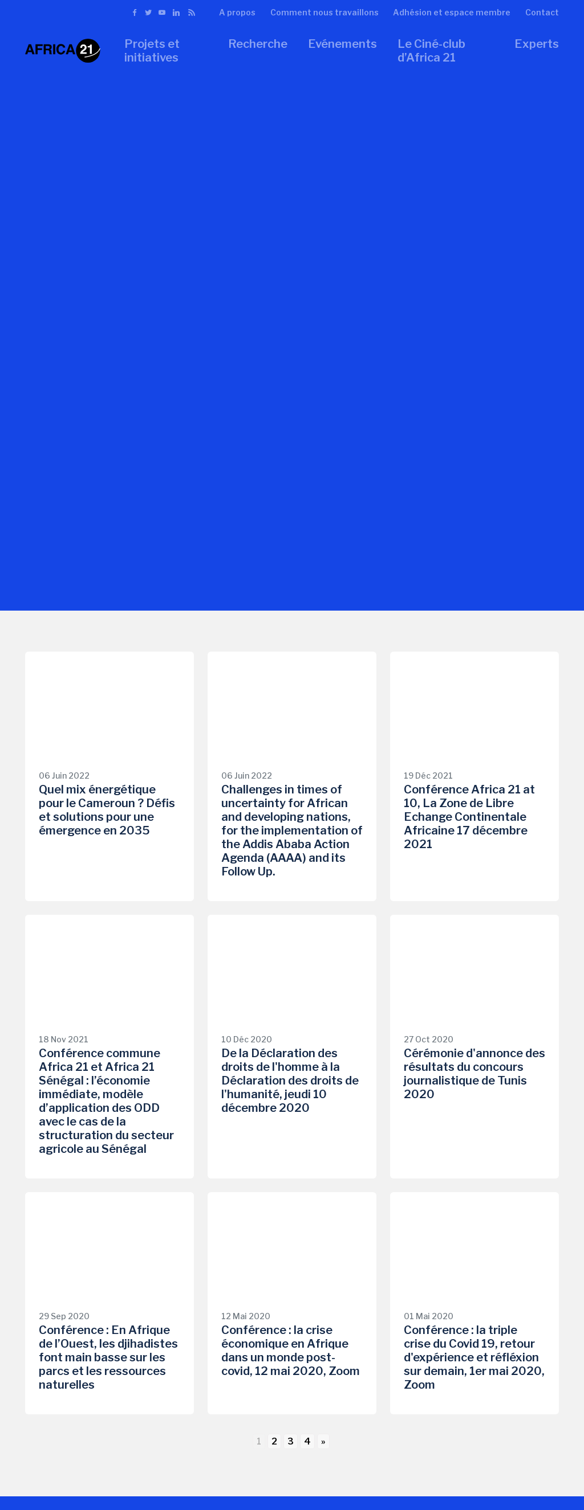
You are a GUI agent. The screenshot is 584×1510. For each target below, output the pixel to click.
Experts (536, 44)
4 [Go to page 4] (307, 1441)
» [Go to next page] (323, 1441)
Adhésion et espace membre (451, 12)
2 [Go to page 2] (274, 1441)
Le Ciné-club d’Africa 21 (431, 50)
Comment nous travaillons (324, 12)
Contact (542, 12)
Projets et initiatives (152, 50)
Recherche (257, 44)
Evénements (342, 44)
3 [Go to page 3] (290, 1441)
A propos (237, 12)
